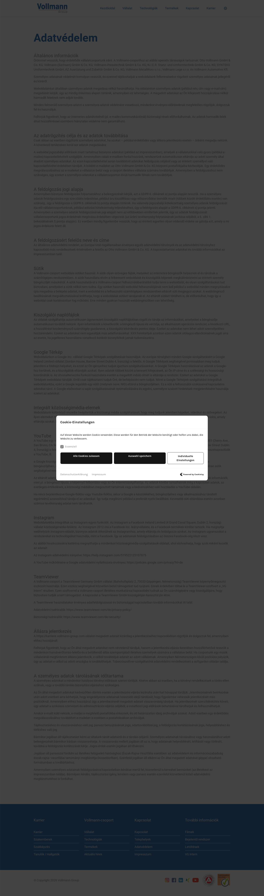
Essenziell (68, 449)
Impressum (99, 472)
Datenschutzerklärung (74, 472)
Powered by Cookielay (191, 473)
